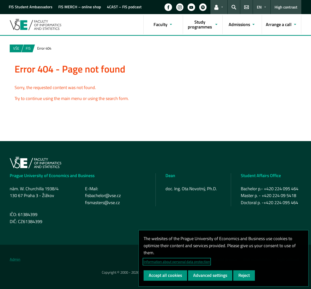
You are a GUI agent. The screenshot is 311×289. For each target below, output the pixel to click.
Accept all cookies (165, 275)
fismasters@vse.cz (102, 202)
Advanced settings (210, 275)
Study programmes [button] (200, 24)
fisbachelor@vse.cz (103, 195)
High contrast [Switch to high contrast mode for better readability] (286, 7)
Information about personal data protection (177, 261)
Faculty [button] (160, 24)
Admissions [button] (239, 24)
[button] (168, 7)
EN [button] (259, 7)
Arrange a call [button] (279, 24)
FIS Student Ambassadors (30, 7)
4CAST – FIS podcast (124, 7)
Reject (244, 275)
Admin (15, 259)
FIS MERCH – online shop (79, 7)
